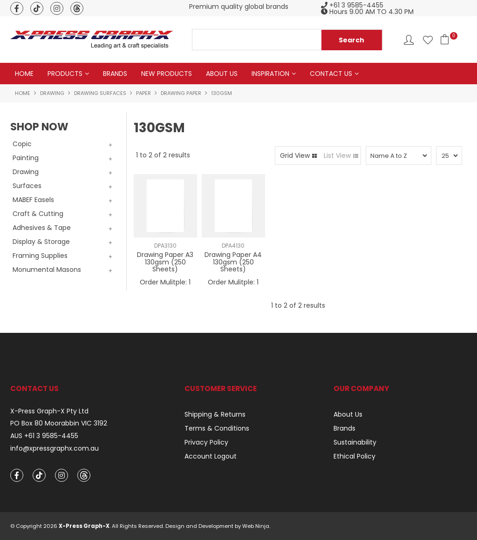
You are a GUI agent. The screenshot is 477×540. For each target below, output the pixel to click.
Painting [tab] (26, 157)
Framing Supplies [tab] (40, 255)
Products (65, 73)
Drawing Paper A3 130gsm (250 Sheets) (165, 262)
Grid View (295, 155)
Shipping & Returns (214, 414)
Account (409, 40)
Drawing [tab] (26, 171)
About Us (222, 73)
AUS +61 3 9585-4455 (44, 436)
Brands (115, 73)
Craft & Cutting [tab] (38, 213)
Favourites (428, 40)
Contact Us (331, 73)
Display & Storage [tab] (41, 241)
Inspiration (270, 73)
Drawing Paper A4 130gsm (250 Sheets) (233, 262)
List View (337, 155)
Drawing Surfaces (100, 93)
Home (24, 73)
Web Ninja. (256, 526)
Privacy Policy (206, 442)
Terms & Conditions (216, 428)
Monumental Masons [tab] (47, 269)
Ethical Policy (354, 456)
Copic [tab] (22, 143)
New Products (166, 73)
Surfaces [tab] (27, 185)
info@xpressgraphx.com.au (54, 448)
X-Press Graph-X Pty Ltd (49, 411)
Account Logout (210, 456)
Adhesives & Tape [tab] (42, 227)
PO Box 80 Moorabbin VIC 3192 (58, 423)
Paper (143, 93)
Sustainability (355, 442)
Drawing (52, 93)
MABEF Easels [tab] (33, 199)
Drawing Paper (181, 93)
